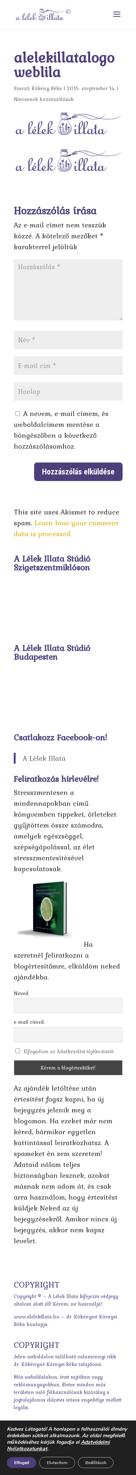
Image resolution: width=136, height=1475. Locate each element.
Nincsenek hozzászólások (44, 99)
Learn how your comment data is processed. (66, 528)
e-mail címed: (29, 1022)
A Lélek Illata (44, 758)
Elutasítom (57, 1463)
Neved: (21, 993)
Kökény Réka (47, 88)
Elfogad (21, 1463)
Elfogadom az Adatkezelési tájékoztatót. (69, 1051)
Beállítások (95, 1463)
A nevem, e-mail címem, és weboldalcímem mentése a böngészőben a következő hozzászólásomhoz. (61, 430)
